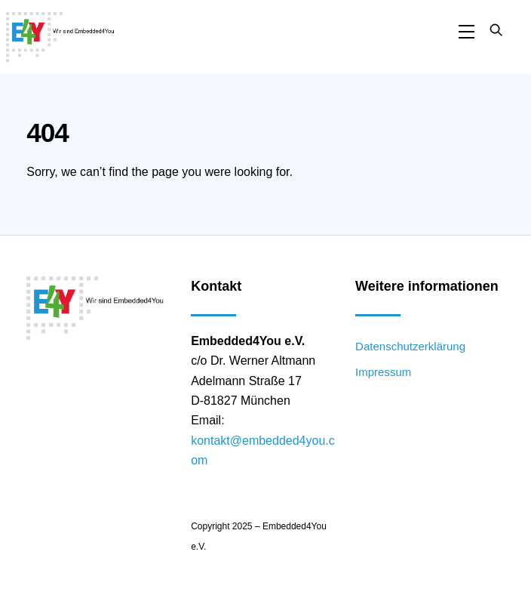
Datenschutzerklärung (410, 346)
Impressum (383, 371)
